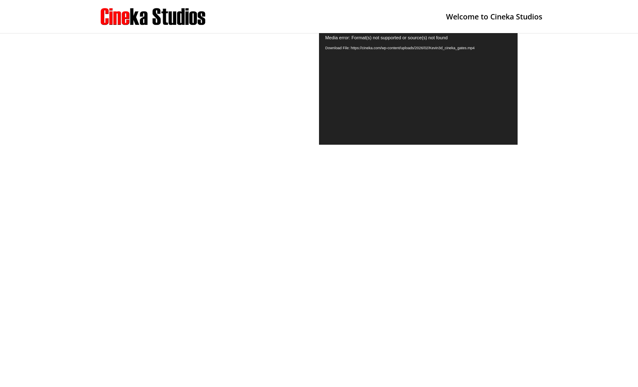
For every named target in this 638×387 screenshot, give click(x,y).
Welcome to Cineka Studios (494, 18)
